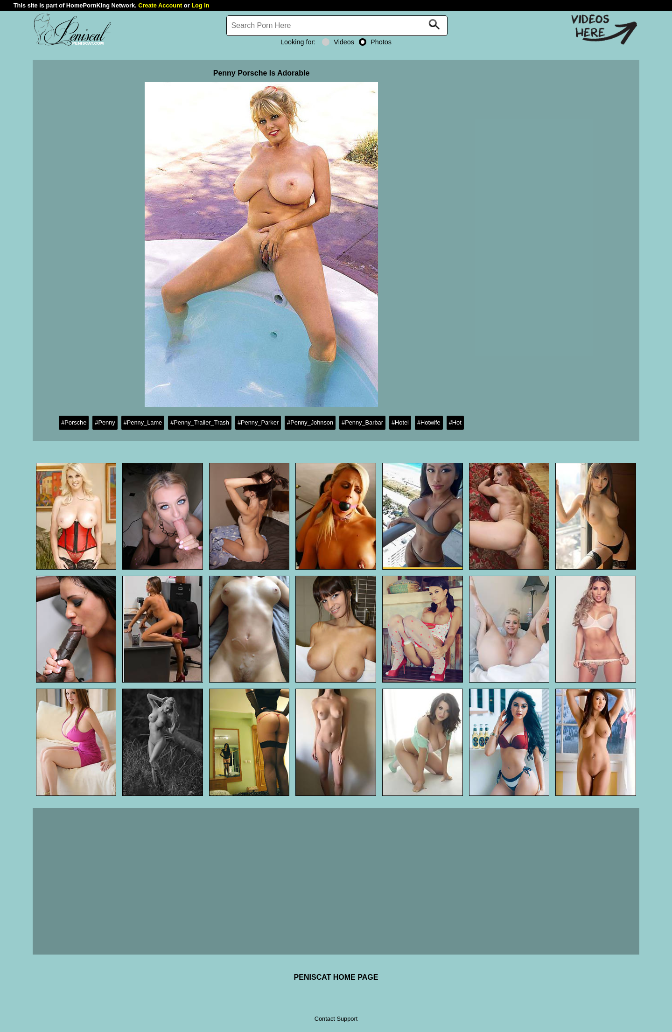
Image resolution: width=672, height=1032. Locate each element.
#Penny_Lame (143, 422)
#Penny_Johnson (310, 422)
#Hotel (400, 422)
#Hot (455, 422)
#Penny (105, 422)
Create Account (160, 5)
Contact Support (336, 1018)
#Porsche (73, 422)
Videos (338, 42)
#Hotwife (429, 422)
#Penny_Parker (258, 422)
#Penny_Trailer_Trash (199, 422)
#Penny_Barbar (362, 422)
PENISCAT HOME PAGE (336, 977)
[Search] (337, 25)
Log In (200, 5)
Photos (375, 42)
